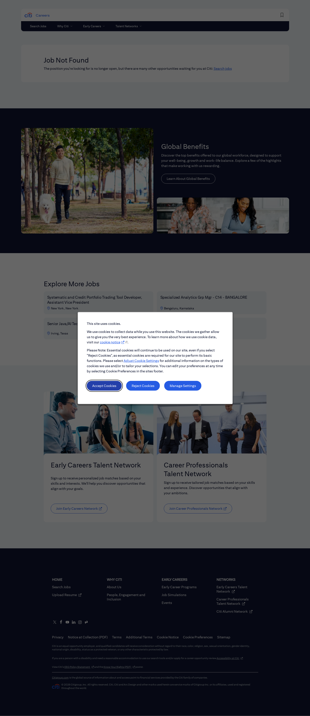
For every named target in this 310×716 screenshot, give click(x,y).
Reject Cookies (142, 386)
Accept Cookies (104, 386)
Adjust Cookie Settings (141, 360)
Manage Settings (182, 386)
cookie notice (110, 342)
